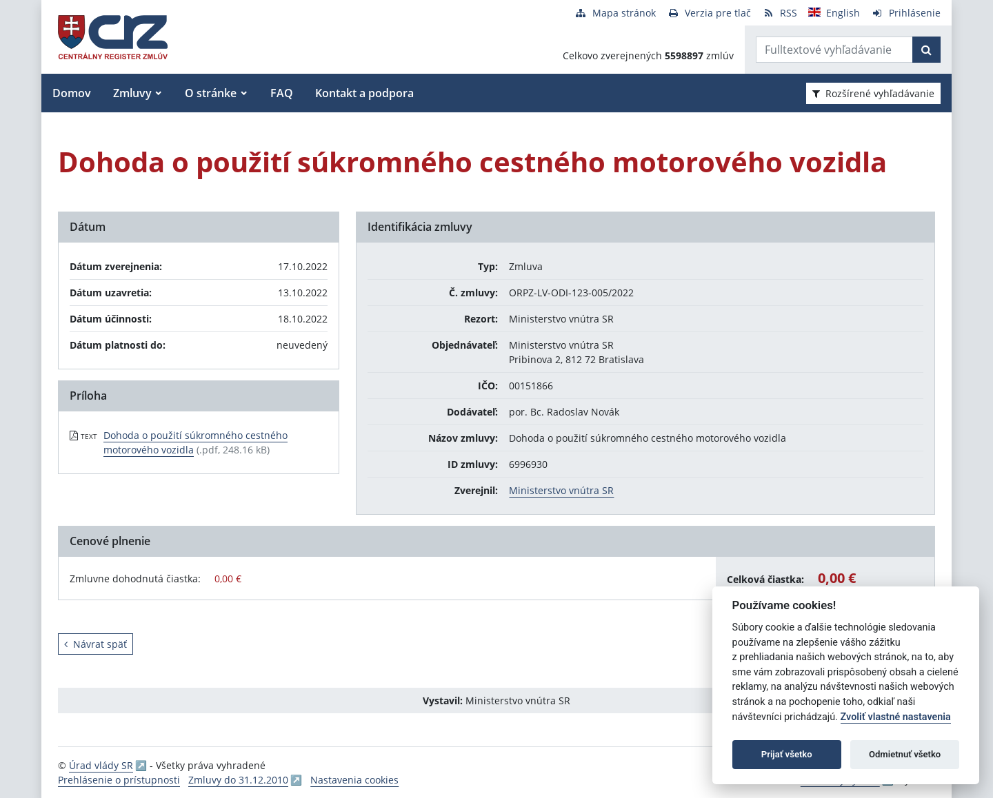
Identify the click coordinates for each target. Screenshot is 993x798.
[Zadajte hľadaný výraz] (834, 50)
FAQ (281, 93)
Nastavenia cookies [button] (354, 779)
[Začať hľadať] (926, 50)
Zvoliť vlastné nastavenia (896, 717)
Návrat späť (95, 644)
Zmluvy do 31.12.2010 (238, 779)
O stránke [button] (211, 93)
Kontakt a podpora (364, 93)
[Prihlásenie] (906, 12)
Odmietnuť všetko (905, 754)
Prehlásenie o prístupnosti (119, 779)
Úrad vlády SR (101, 765)
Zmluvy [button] (132, 93)
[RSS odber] (779, 12)
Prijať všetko (786, 754)
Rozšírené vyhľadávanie (873, 93)
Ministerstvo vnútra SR (561, 490)
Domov (71, 93)
